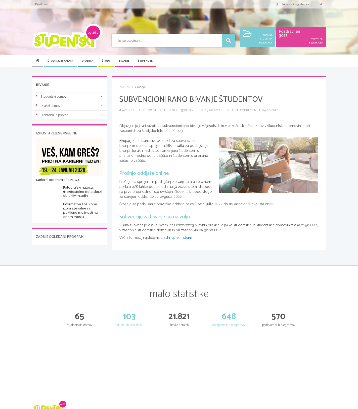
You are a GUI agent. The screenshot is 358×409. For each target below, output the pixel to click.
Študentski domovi (69, 96)
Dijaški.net (41, 4)
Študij (106, 61)
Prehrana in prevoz (69, 115)
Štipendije (145, 61)
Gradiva (87, 61)
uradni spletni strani (176, 238)
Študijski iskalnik (60, 61)
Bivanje (124, 61)
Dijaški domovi (69, 106)
